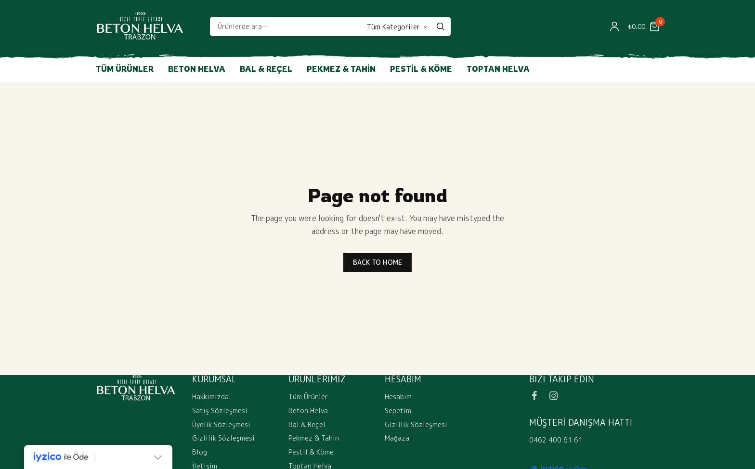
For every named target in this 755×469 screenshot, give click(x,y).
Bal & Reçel (266, 69)
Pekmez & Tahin (341, 69)
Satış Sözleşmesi (219, 410)
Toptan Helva (498, 69)
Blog (199, 451)
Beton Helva (196, 69)
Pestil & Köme (421, 69)
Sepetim (398, 410)
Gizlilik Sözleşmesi (223, 438)
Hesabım (398, 396)
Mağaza (397, 438)
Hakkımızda (210, 396)
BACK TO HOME (377, 262)
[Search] (440, 26)
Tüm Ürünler (125, 69)
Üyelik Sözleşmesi (221, 424)
